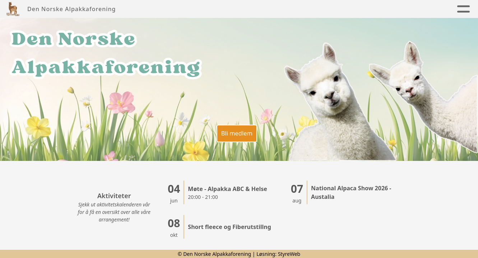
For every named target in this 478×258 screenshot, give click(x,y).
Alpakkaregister (388, 9)
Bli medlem (235, 130)
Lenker (443, 9)
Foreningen (199, 9)
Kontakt (335, 9)
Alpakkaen (252, 9)
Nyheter (153, 9)
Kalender (297, 9)
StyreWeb (289, 253)
